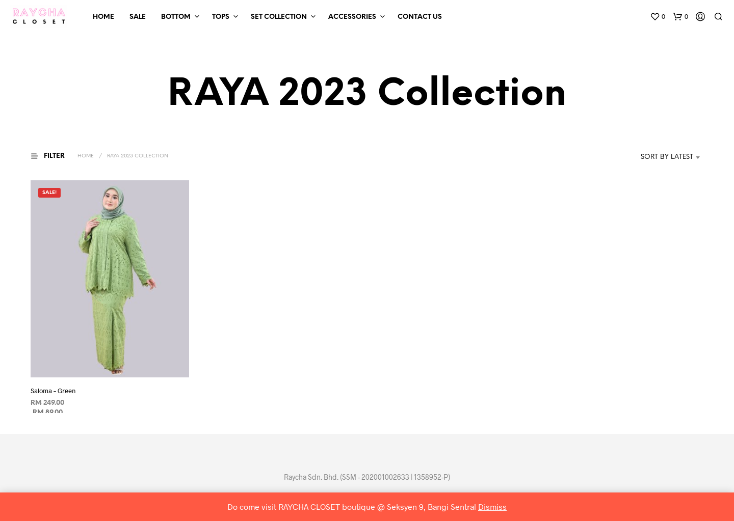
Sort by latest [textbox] (667, 157)
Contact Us (420, 17)
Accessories (352, 17)
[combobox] (651, 157)
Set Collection (279, 17)
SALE (137, 17)
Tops (220, 17)
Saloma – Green (53, 391)
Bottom (176, 17)
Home (103, 17)
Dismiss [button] (492, 506)
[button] (657, 17)
